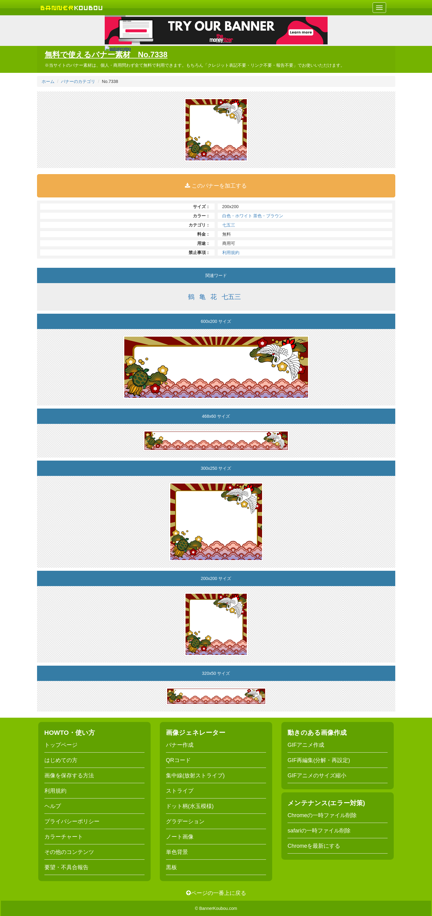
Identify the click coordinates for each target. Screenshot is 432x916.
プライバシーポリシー (72, 821)
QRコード (178, 760)
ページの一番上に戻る (216, 893)
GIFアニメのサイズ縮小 (316, 775)
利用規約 (230, 252)
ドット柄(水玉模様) (190, 806)
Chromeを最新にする (313, 846)
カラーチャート (63, 837)
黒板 (171, 867)
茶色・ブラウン (268, 215)
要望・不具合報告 (66, 867)
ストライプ (179, 791)
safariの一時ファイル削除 (319, 831)
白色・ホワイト (237, 215)
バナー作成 (179, 745)
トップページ (60, 745)
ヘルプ (52, 806)
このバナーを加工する (216, 186)
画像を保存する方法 (69, 775)
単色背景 (177, 852)
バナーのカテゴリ (78, 81)
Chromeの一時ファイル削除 (322, 815)
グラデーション (185, 821)
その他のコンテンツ (69, 852)
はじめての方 (60, 760)
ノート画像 (179, 837)
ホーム (48, 81)
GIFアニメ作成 (305, 745)
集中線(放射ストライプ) (195, 775)
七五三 (228, 224)
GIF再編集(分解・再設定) (318, 760)
